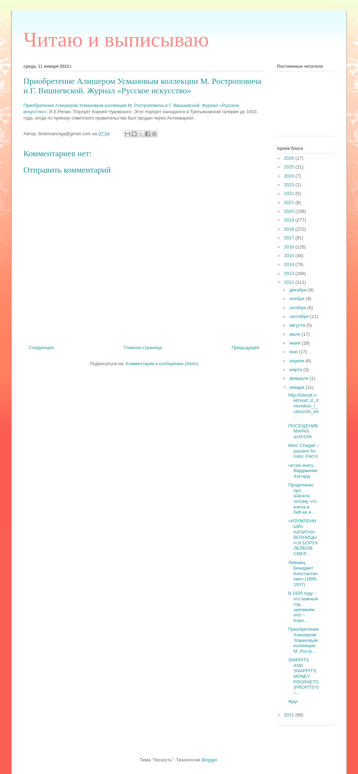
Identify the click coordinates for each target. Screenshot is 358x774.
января (297, 387)
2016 (289, 246)
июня (295, 343)
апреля (297, 360)
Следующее (41, 347)
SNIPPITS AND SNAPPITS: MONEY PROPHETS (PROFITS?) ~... (303, 676)
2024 (289, 176)
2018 (289, 229)
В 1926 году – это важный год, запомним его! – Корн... (302, 607)
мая (294, 351)
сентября (299, 316)
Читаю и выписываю (116, 39)
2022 (289, 193)
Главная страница (143, 347)
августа (297, 325)
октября (298, 307)
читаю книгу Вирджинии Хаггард (302, 471)
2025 (289, 166)
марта (296, 369)
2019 (289, 220)
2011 (289, 714)
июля (295, 334)
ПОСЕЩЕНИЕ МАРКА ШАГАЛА (303, 431)
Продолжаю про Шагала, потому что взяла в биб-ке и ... (302, 498)
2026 (289, 158)
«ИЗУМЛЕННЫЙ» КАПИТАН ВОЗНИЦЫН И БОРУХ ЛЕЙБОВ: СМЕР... (303, 537)
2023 (289, 184)
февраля (299, 378)
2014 (289, 264)
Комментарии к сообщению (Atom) (162, 363)
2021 (289, 202)
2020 (289, 211)
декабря (298, 289)
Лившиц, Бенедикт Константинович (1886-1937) (302, 573)
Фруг (293, 701)
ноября (297, 298)
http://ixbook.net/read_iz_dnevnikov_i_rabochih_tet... (303, 405)
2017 (289, 237)
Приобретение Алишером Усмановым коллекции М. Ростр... (303, 640)
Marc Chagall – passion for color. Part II (303, 451)
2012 (289, 282)
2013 (289, 273)
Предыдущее (245, 347)
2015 (289, 255)
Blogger (209, 759)
